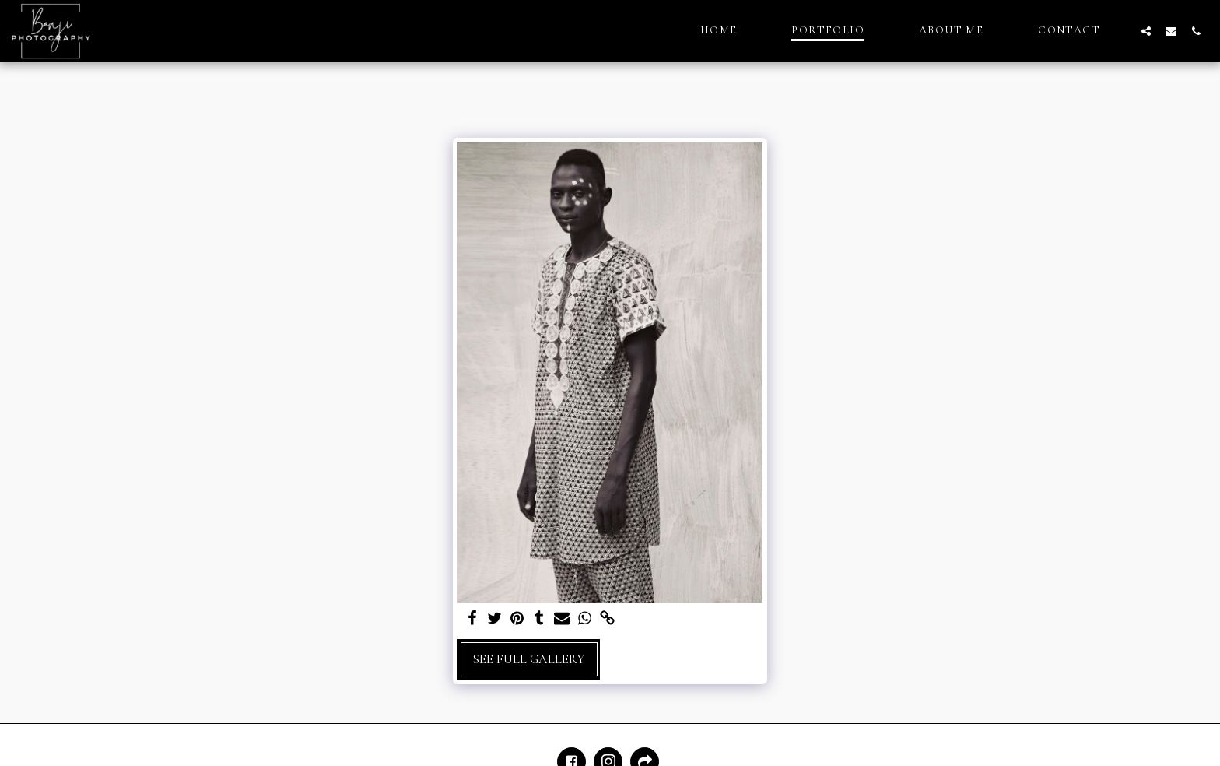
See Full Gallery (528, 659)
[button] (1146, 31)
